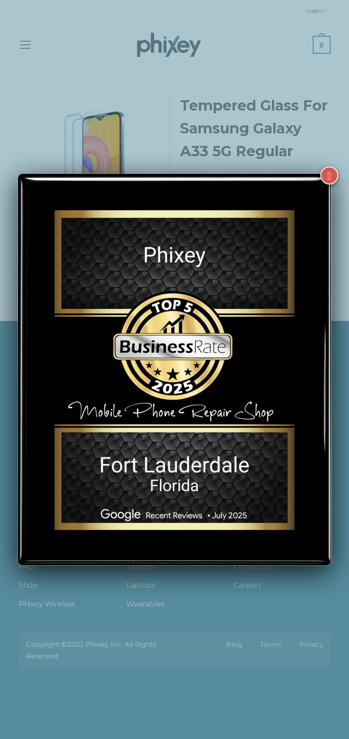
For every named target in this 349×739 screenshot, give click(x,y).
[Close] (329, 175)
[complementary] (284, 690)
